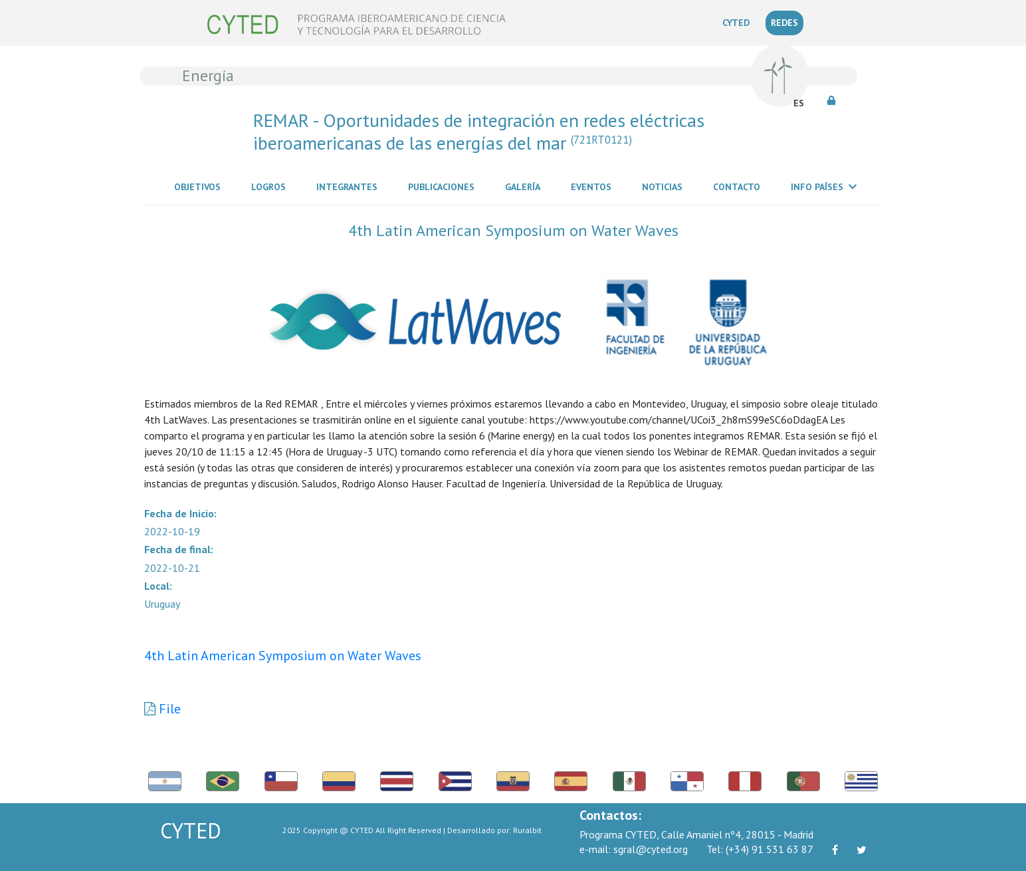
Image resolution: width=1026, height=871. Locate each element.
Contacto (739, 186)
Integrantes (349, 186)
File (170, 708)
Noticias (665, 186)
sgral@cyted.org (633, 849)
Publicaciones (444, 186)
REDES (784, 23)
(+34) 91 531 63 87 (759, 849)
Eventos (594, 186)
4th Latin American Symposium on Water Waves (282, 655)
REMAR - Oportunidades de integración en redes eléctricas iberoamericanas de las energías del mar (478, 131)
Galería (525, 186)
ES (798, 103)
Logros (271, 186)
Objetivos (200, 186)
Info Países (824, 187)
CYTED (738, 22)
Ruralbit (527, 830)
